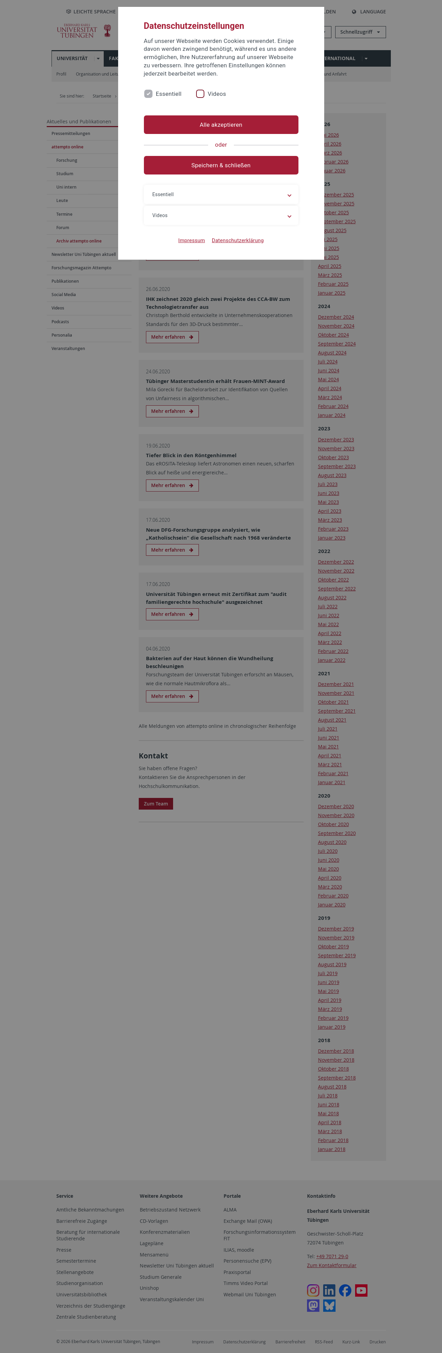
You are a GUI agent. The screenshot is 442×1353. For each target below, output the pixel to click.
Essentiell (169, 93)
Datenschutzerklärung (238, 240)
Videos (217, 93)
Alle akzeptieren (221, 124)
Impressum (191, 240)
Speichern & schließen (220, 165)
